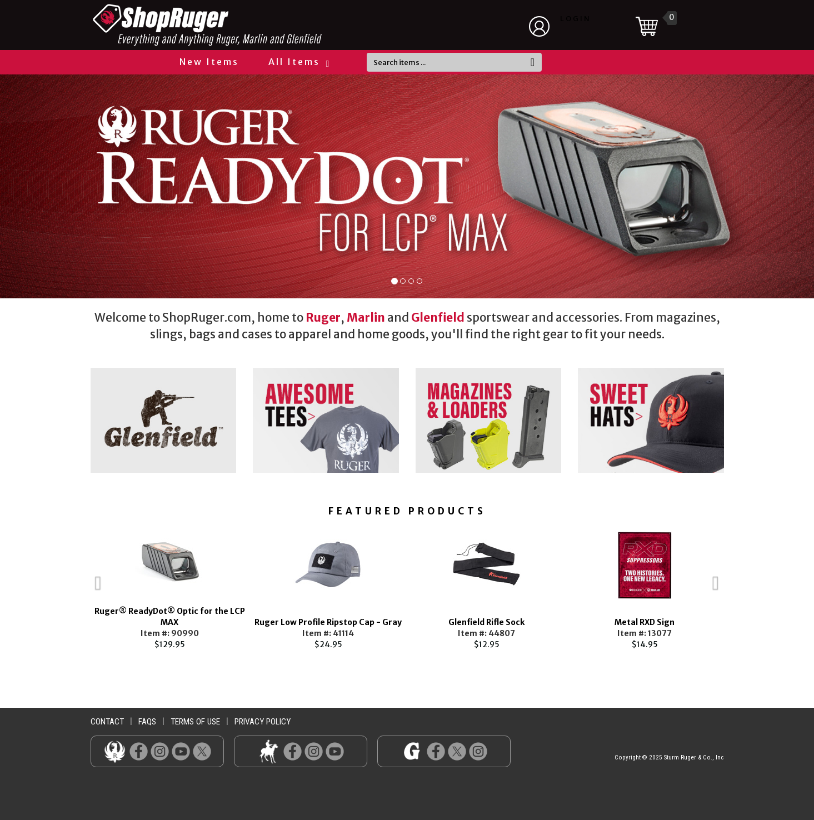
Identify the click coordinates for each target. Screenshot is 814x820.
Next (740, 587)
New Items (209, 61)
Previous (73, 587)
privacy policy (262, 722)
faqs (147, 722)
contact (107, 722)
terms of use (195, 722)
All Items (298, 61)
